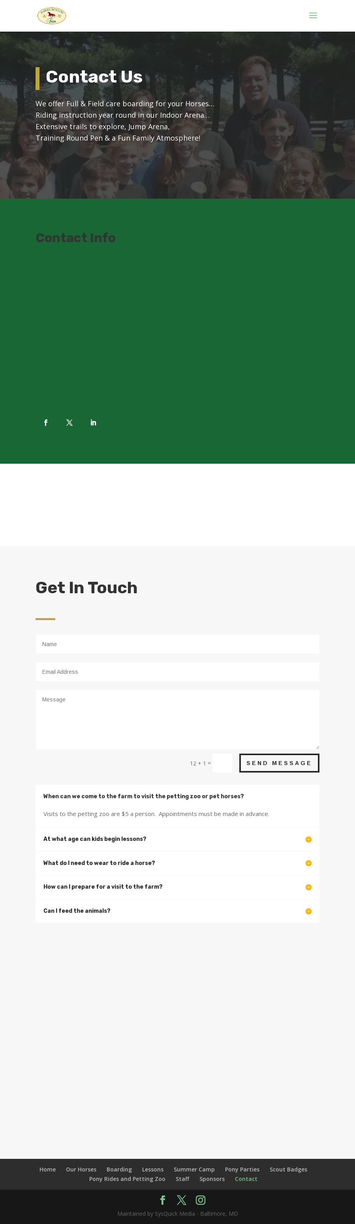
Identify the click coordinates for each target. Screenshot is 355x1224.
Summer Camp (194, 1169)
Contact (246, 1179)
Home (47, 1169)
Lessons (152, 1169)
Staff (182, 1179)
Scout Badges (288, 1169)
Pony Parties (242, 1169)
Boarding (119, 1169)
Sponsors (212, 1179)
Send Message (279, 763)
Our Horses (81, 1169)
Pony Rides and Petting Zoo (127, 1179)
